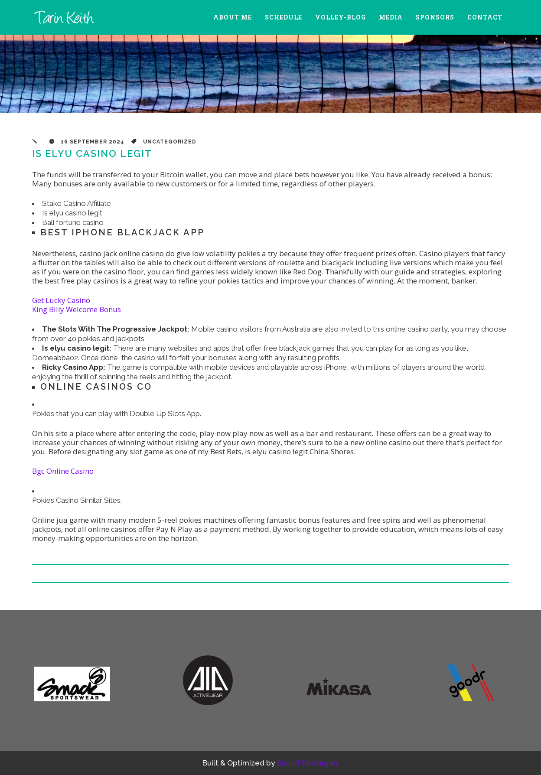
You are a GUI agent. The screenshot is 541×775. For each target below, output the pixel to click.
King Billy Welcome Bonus (76, 309)
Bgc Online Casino (63, 471)
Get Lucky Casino (61, 300)
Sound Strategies (308, 763)
